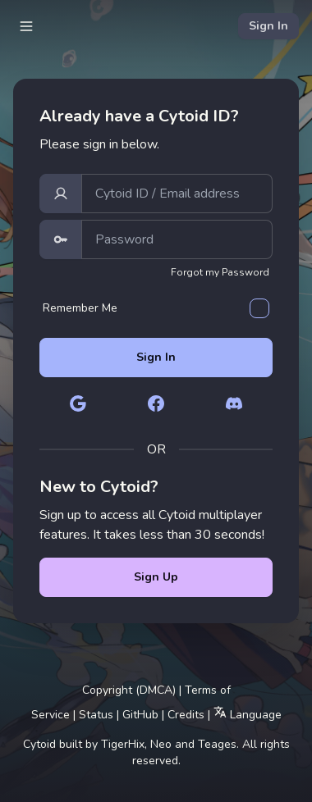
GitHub (140, 714)
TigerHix (123, 744)
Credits (185, 714)
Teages (217, 744)
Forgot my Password (220, 272)
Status (96, 714)
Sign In (268, 26)
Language (247, 713)
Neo (161, 744)
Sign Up (156, 577)
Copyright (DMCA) (129, 690)
